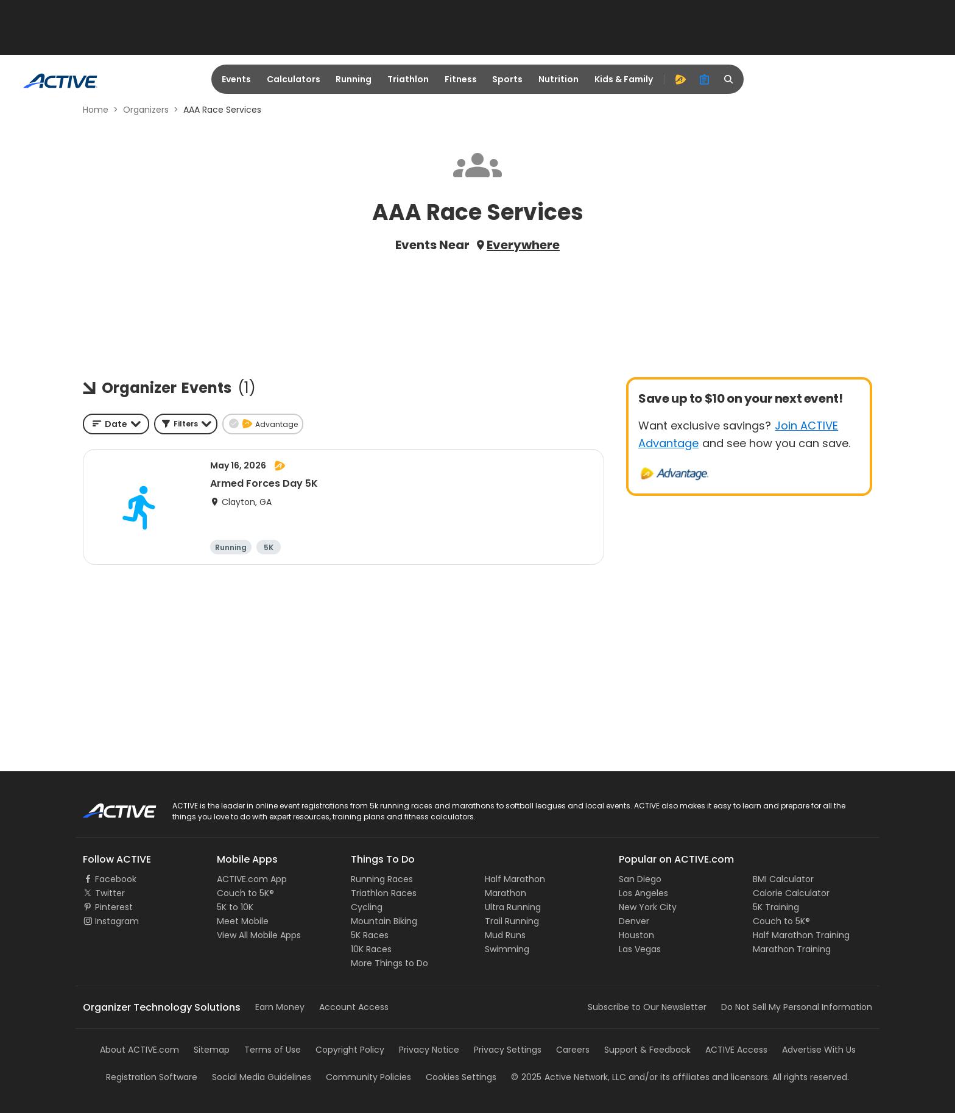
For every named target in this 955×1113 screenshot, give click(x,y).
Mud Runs (505, 935)
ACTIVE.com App (252, 879)
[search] (729, 79)
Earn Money (280, 1007)
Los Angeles (643, 893)
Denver (634, 921)
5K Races (370, 935)
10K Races (371, 949)
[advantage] (680, 79)
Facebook (115, 879)
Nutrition (558, 79)
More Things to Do (389, 963)
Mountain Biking (384, 921)
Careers (573, 1050)
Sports (507, 79)
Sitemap (212, 1050)
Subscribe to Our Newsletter (647, 1007)
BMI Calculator (783, 879)
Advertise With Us (819, 1050)
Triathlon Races (384, 893)
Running (354, 79)
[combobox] (116, 424)
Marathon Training (792, 949)
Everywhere (523, 244)
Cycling (366, 907)
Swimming (507, 949)
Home (95, 110)
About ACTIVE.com (139, 1050)
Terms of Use (272, 1050)
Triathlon (408, 79)
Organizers (146, 110)
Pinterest (114, 907)
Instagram (117, 921)
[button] (185, 424)
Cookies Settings (461, 1077)
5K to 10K (235, 907)
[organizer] (705, 79)
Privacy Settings (507, 1050)
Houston (636, 935)
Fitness (461, 79)
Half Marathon (515, 879)
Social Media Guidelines (261, 1077)
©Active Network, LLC (568, 1077)
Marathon (505, 893)
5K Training (776, 907)
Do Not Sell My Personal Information (796, 1007)
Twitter (110, 893)
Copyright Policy (349, 1050)
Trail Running (512, 921)
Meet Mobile (243, 921)
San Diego (640, 879)
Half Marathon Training (801, 935)
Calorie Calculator (791, 893)
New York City (648, 907)
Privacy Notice (429, 1050)
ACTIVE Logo (109, 806)
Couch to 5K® (245, 893)
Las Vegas (640, 949)
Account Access (354, 1007)
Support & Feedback (647, 1050)
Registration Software (151, 1077)
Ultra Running (513, 907)
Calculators (293, 79)
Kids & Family (623, 79)
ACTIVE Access (736, 1050)
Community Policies (368, 1077)
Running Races (382, 879)
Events (236, 79)
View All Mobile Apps (259, 935)
